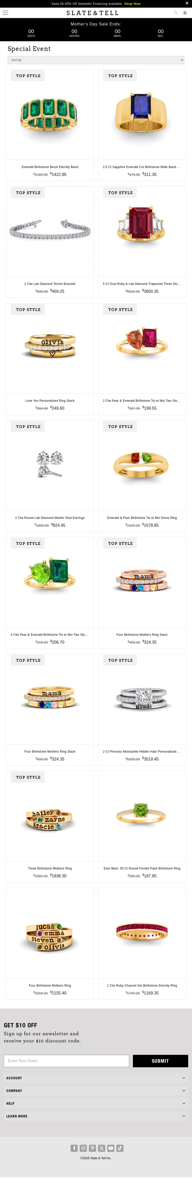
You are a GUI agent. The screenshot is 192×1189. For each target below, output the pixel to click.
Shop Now (132, 4)
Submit (160, 1072)
